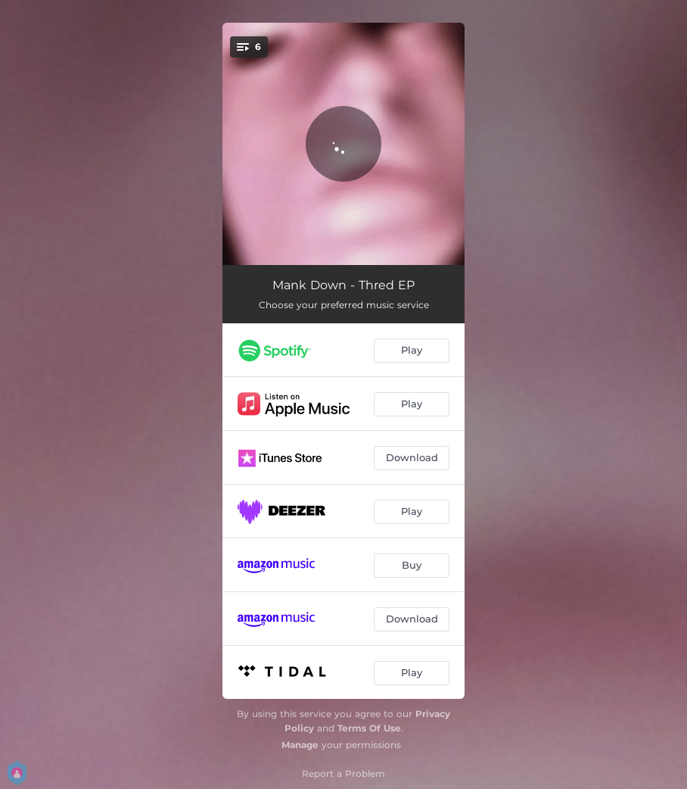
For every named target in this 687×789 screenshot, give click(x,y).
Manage (300, 744)
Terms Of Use (369, 728)
